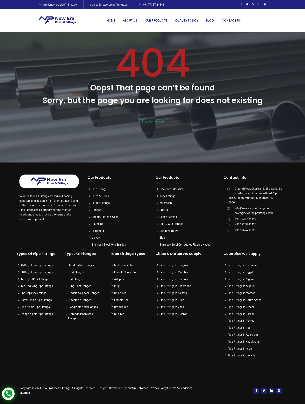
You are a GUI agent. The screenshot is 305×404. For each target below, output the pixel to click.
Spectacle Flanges (80, 299)
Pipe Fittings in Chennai (174, 279)
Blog (210, 20)
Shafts (164, 209)
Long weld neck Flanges (83, 306)
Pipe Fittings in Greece (241, 306)
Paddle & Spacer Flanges (84, 293)
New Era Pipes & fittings (56, 388)
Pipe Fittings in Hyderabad (175, 286)
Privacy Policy (158, 388)
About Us (130, 20)
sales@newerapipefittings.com (111, 4)
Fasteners (98, 230)
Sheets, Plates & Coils (105, 216)
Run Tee (119, 313)
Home (111, 20)
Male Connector (124, 265)
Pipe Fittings (99, 189)
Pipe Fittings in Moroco (241, 293)
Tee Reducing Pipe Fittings (37, 286)
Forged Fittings (101, 202)
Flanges (96, 209)
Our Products (156, 20)
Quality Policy (186, 20)
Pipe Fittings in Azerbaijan (243, 334)
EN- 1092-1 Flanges (171, 223)
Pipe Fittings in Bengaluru (174, 265)
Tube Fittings (167, 196)
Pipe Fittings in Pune (172, 299)
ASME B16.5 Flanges (81, 265)
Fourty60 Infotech (137, 388)
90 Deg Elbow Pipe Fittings (37, 272)
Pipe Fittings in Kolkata (173, 293)
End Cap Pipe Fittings (33, 293)
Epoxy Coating (168, 216)
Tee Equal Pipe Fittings (34, 279)
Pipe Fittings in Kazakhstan (244, 341)
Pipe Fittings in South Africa (244, 299)
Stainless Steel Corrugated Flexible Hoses (185, 244)
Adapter (119, 279)
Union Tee (120, 293)
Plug (117, 286)
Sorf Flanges (76, 272)
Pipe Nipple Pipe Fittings (35, 306)
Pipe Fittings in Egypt (240, 272)
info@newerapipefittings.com (61, 4)
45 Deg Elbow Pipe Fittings (37, 265)
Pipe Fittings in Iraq (239, 327)
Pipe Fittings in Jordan (241, 313)
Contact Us (231, 20)
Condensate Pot (169, 230)
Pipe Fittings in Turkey (241, 320)
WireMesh (166, 202)
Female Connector (125, 272)
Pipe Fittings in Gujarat (173, 313)
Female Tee (121, 299)
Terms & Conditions (180, 388)
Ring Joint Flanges (80, 286)
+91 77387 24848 (153, 4)
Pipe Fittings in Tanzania (242, 265)
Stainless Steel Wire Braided (109, 244)
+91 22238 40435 (245, 224)
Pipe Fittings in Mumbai (174, 272)
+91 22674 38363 (245, 230)
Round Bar (98, 223)
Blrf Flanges (76, 279)
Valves (96, 237)
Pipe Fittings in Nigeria (241, 279)
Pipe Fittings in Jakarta (241, 355)
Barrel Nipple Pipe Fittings (36, 299)
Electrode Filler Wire (171, 189)
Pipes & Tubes (100, 196)
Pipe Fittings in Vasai (172, 306)
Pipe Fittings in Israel (240, 348)
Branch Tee (121, 306)
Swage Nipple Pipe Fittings (37, 313)
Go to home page (152, 121)
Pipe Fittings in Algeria (241, 286)
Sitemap (24, 392)
